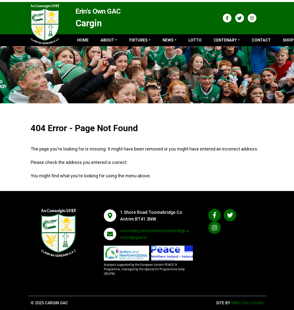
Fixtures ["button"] (138, 40)
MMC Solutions (247, 303)
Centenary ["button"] (225, 40)
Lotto (195, 40)
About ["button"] (107, 40)
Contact (261, 40)
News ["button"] (168, 40)
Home (83, 40)
